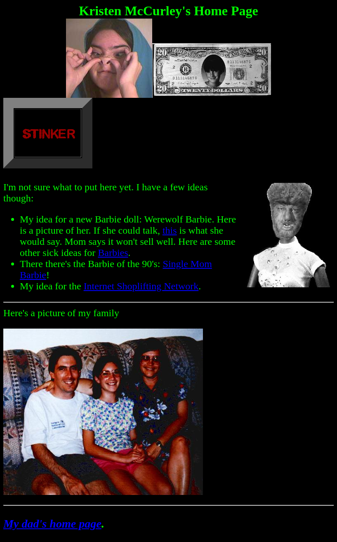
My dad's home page (52, 523)
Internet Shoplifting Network (141, 286)
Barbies (113, 252)
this (170, 230)
